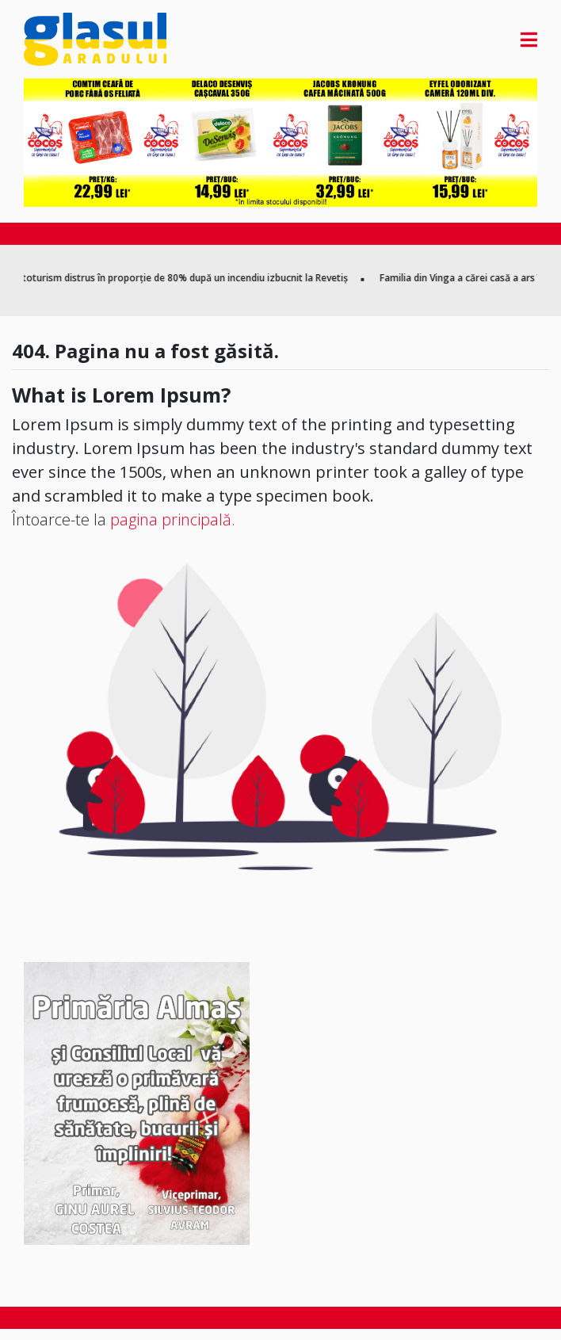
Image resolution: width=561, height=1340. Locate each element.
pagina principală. (172, 519)
